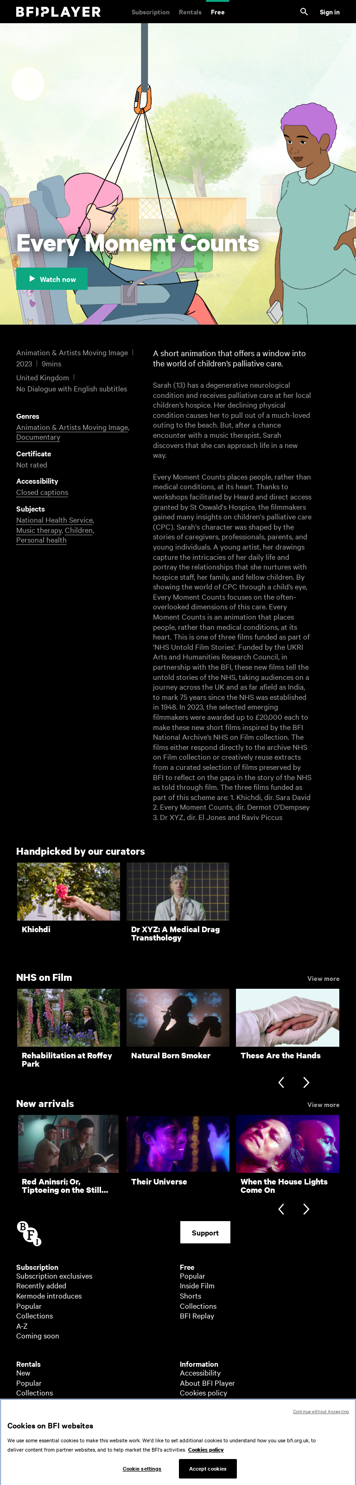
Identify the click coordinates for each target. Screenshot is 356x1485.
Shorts (190, 1295)
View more (323, 977)
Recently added (41, 1285)
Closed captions (42, 491)
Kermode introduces (49, 1295)
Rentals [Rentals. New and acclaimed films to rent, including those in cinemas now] (190, 11)
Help (187, 1402)
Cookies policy (203, 1392)
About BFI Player (207, 1382)
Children (79, 530)
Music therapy (39, 530)
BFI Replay (197, 1315)
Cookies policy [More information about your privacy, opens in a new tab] (206, 1457)
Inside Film (197, 1285)
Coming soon (37, 1335)
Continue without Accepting (321, 1418)
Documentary (38, 436)
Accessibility (200, 1372)
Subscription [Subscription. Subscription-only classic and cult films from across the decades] (151, 11)
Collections (34, 1315)
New (23, 1372)
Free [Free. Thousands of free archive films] (218, 11)
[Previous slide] (281, 1083)
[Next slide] (306, 1083)
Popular (29, 1305)
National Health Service (54, 519)
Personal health (41, 539)
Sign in (330, 11)
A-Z (22, 1325)
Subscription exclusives (54, 1275)
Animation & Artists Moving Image (72, 427)
